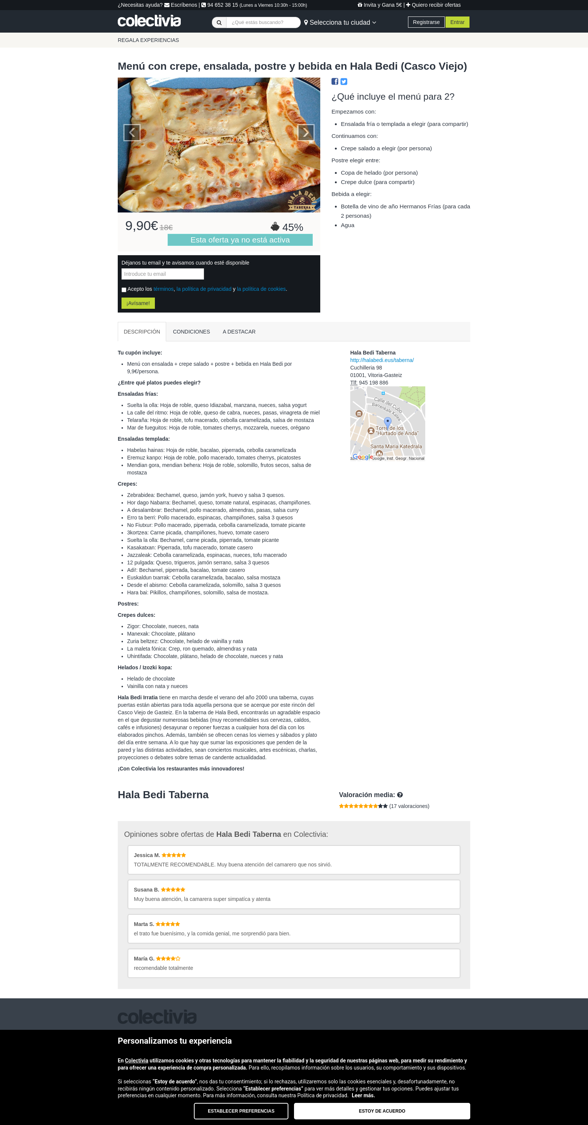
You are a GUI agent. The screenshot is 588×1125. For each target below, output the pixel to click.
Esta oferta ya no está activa (240, 239)
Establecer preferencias (241, 1111)
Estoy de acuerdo (382, 1111)
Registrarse (426, 22)
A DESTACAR (239, 332)
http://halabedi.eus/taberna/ (382, 360)
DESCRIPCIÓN (142, 332)
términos (163, 289)
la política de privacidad (204, 289)
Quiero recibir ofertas (433, 5)
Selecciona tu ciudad (340, 22)
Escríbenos (180, 5)
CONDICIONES (191, 332)
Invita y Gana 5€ (380, 5)
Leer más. (363, 1095)
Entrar (457, 22)
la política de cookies (261, 289)
